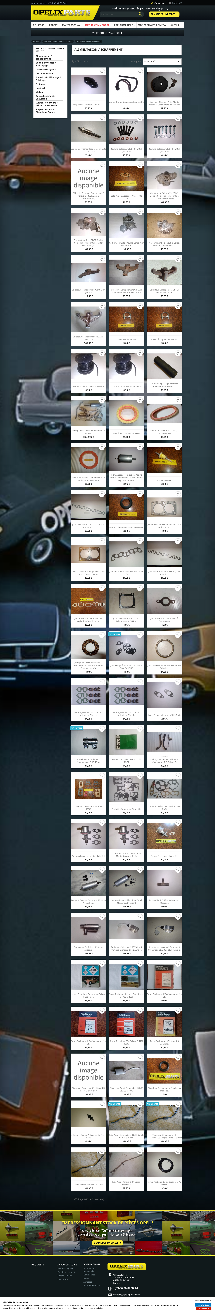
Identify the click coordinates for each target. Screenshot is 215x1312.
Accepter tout (203, 1305)
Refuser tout (204, 1308)
